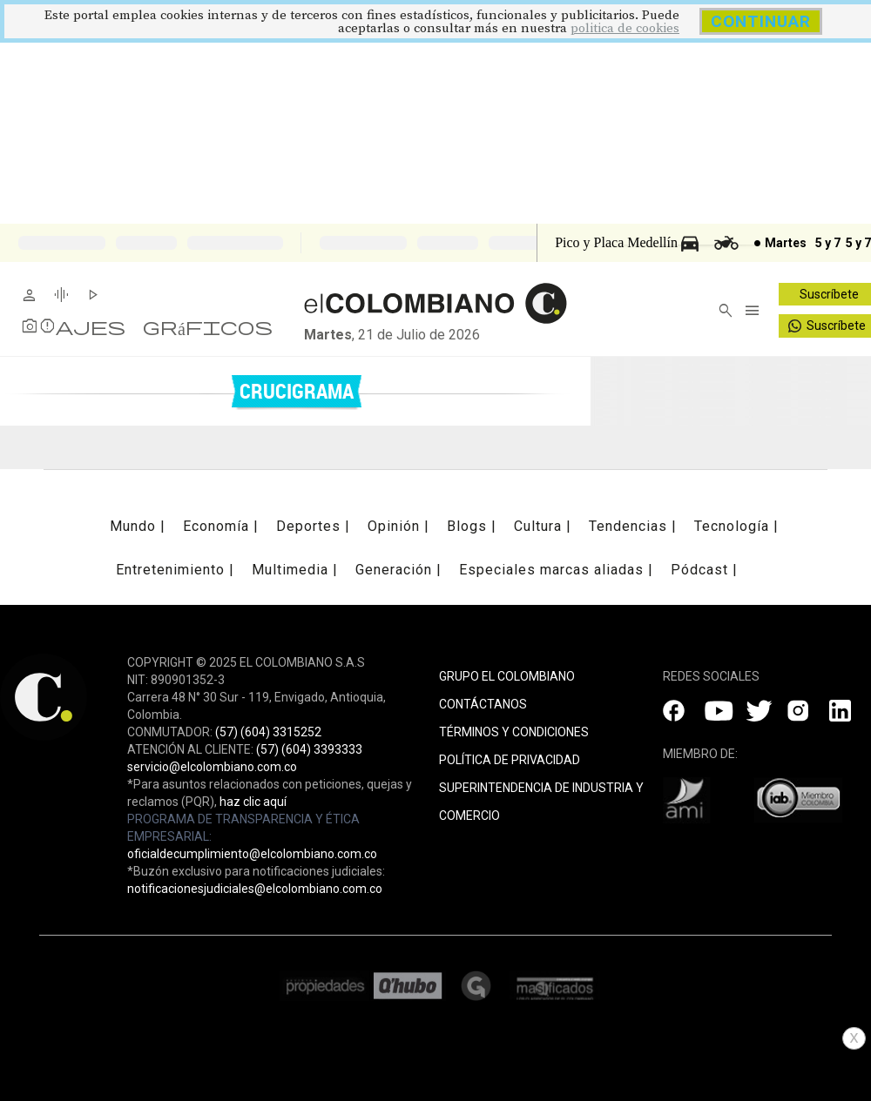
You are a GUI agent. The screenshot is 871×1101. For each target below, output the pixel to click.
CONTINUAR (761, 21)
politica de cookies (625, 28)
